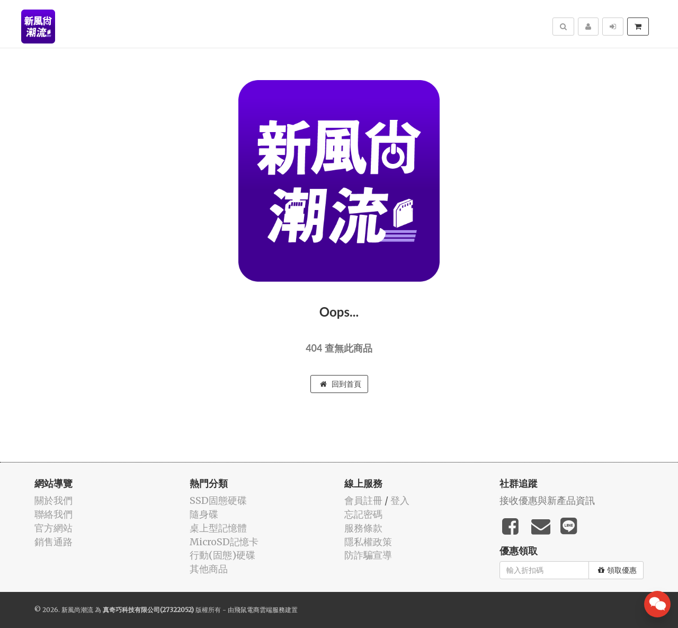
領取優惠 (617, 570)
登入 (399, 500)
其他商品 (209, 569)
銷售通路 (53, 542)
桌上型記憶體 (218, 528)
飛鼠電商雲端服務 (259, 610)
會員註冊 (363, 500)
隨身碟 (204, 514)
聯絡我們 (53, 514)
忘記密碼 (363, 514)
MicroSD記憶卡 (224, 542)
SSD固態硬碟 (218, 500)
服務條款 (363, 528)
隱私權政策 (368, 542)
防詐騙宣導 (368, 555)
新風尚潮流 (77, 610)
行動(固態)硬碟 (222, 555)
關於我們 (53, 500)
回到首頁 (340, 384)
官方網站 (53, 528)
